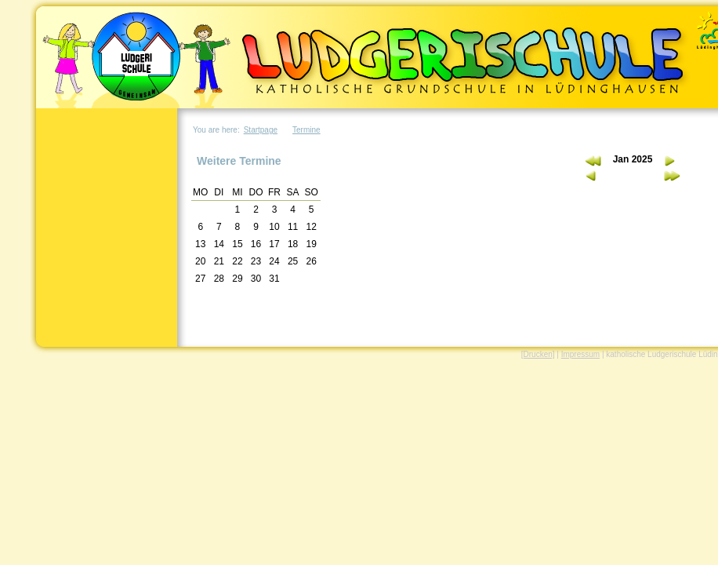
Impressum (580, 354)
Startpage (260, 130)
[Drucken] (538, 354)
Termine (306, 130)
